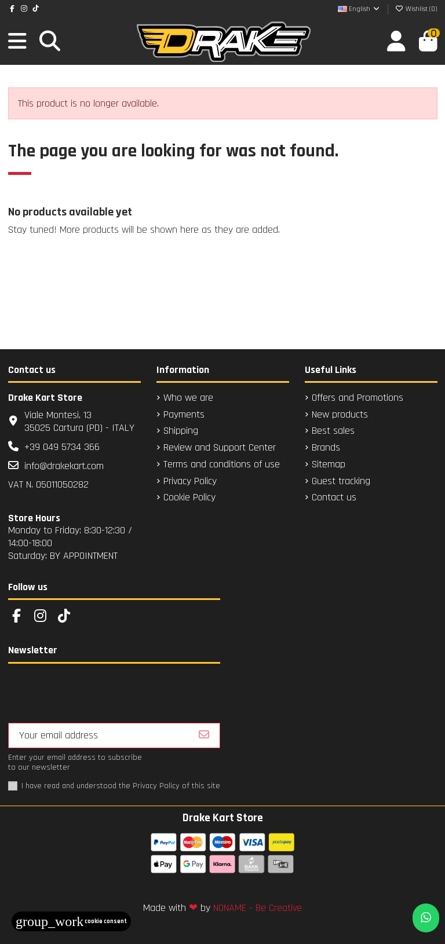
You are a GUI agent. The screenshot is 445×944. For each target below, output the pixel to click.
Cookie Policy (189, 497)
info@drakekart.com (64, 466)
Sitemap (328, 464)
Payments (184, 414)
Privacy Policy (190, 481)
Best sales (333, 431)
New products (340, 414)
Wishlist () (416, 9)
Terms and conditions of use (221, 464)
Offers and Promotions (357, 397)
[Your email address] (99, 735)
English (359, 9)
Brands (326, 447)
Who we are (188, 397)
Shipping (180, 431)
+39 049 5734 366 (62, 446)
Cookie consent (71, 921)
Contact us (334, 497)
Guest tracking (341, 481)
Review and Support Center (219, 447)
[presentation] (96, 694)
